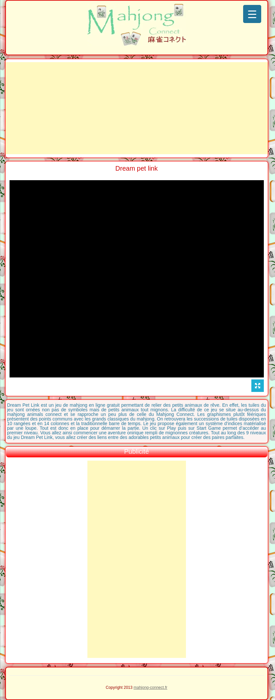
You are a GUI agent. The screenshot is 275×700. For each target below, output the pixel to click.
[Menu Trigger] (252, 14)
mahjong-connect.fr (151, 687)
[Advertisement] (137, 108)
